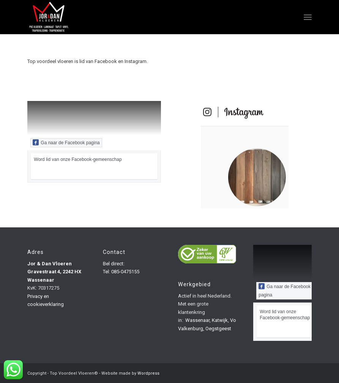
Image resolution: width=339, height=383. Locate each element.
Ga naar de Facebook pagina (66, 142)
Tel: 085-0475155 (121, 271)
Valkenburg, (191, 328)
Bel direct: (114, 263)
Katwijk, (220, 320)
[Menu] (308, 17)
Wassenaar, (198, 320)
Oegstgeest (218, 328)
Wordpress (148, 373)
